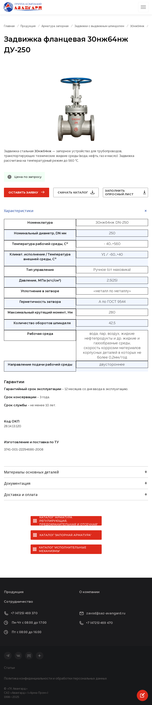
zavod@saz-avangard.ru (105, 613)
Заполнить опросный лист (119, 192)
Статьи (9, 668)
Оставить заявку (23, 192)
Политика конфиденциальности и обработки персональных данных (55, 678)
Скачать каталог (73, 192)
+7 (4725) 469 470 (99, 623)
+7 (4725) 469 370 (24, 613)
